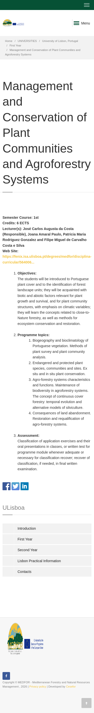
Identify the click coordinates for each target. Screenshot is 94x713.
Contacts (24, 572)
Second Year (27, 550)
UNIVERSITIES (27, 40)
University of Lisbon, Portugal (60, 40)
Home (8, 40)
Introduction (27, 528)
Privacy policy (37, 686)
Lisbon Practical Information (39, 561)
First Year (15, 45)
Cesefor (71, 686)
